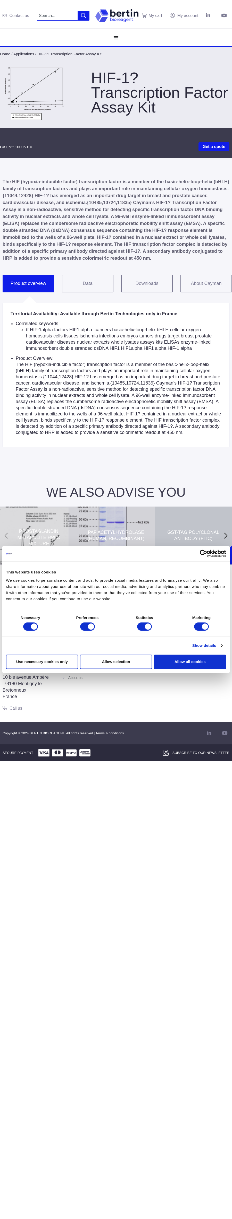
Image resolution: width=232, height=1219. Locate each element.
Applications (23, 54)
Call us (16, 708)
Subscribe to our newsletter (200, 753)
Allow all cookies (190, 661)
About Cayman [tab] (206, 283)
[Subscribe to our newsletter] (166, 753)
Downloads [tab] (146, 283)
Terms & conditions (110, 733)
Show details (204, 645)
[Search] (83, 16)
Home (5, 54)
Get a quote (214, 146)
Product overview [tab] (28, 283)
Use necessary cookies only (42, 661)
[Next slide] (226, 535)
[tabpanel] (116, 375)
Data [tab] (88, 283)
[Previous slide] (6, 535)
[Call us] (5, 708)
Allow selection (116, 661)
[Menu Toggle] (116, 37)
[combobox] (57, 16)
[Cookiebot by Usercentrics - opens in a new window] (203, 553)
